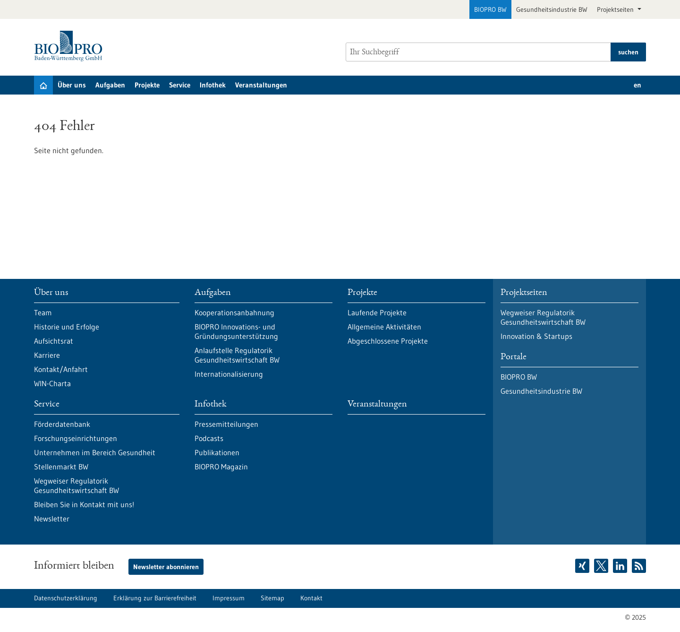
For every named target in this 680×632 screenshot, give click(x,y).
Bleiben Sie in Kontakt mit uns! (84, 504)
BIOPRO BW (490, 9)
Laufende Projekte (377, 312)
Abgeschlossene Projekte (388, 341)
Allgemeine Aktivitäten (384, 326)
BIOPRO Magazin (221, 466)
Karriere (47, 355)
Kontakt (311, 598)
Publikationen (217, 452)
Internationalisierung (229, 374)
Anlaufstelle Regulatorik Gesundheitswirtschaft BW (237, 355)
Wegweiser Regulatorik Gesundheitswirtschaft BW (76, 485)
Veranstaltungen (261, 84)
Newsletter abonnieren (166, 567)
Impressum (228, 598)
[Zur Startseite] (70, 46)
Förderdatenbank (62, 424)
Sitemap (272, 598)
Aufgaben (110, 84)
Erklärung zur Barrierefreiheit (154, 598)
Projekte (147, 84)
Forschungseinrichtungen (75, 438)
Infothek (213, 84)
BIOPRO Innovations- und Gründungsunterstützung (236, 331)
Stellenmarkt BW (61, 466)
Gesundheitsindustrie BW (551, 9)
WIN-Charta (52, 383)
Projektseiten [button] (616, 9)
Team (43, 312)
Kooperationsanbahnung (234, 312)
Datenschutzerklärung (65, 598)
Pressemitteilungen (226, 424)
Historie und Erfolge (66, 326)
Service (179, 84)
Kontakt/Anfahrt (61, 369)
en (637, 84)
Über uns (72, 84)
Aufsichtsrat (53, 341)
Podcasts (209, 438)
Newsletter (51, 518)
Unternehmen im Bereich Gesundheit (94, 452)
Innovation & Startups (536, 336)
